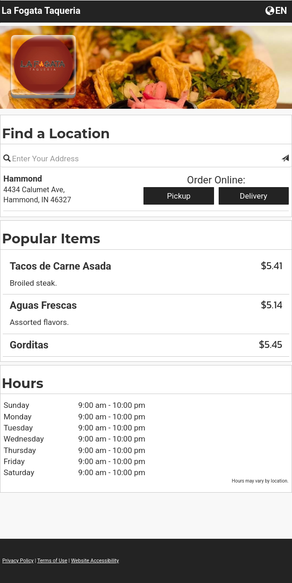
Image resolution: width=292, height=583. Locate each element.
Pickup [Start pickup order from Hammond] (179, 195)
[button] (285, 158)
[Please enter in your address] (146, 158)
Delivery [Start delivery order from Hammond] (254, 195)
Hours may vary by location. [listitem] (260, 480)
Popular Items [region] (51, 238)
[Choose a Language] (277, 10)
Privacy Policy (18, 561)
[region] (146, 302)
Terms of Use (52, 561)
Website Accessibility (95, 561)
